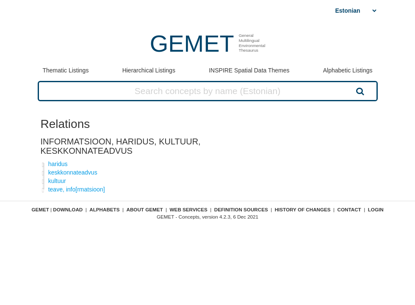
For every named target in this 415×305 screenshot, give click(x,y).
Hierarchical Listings (148, 70)
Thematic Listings (65, 70)
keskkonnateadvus (72, 172)
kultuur (57, 180)
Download (68, 209)
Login (376, 209)
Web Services (189, 209)
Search (359, 91)
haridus (58, 164)
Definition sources (241, 209)
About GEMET (145, 209)
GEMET (192, 43)
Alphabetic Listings (348, 70)
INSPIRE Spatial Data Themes (249, 70)
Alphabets (104, 209)
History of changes (303, 209)
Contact (349, 209)
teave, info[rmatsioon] (76, 189)
